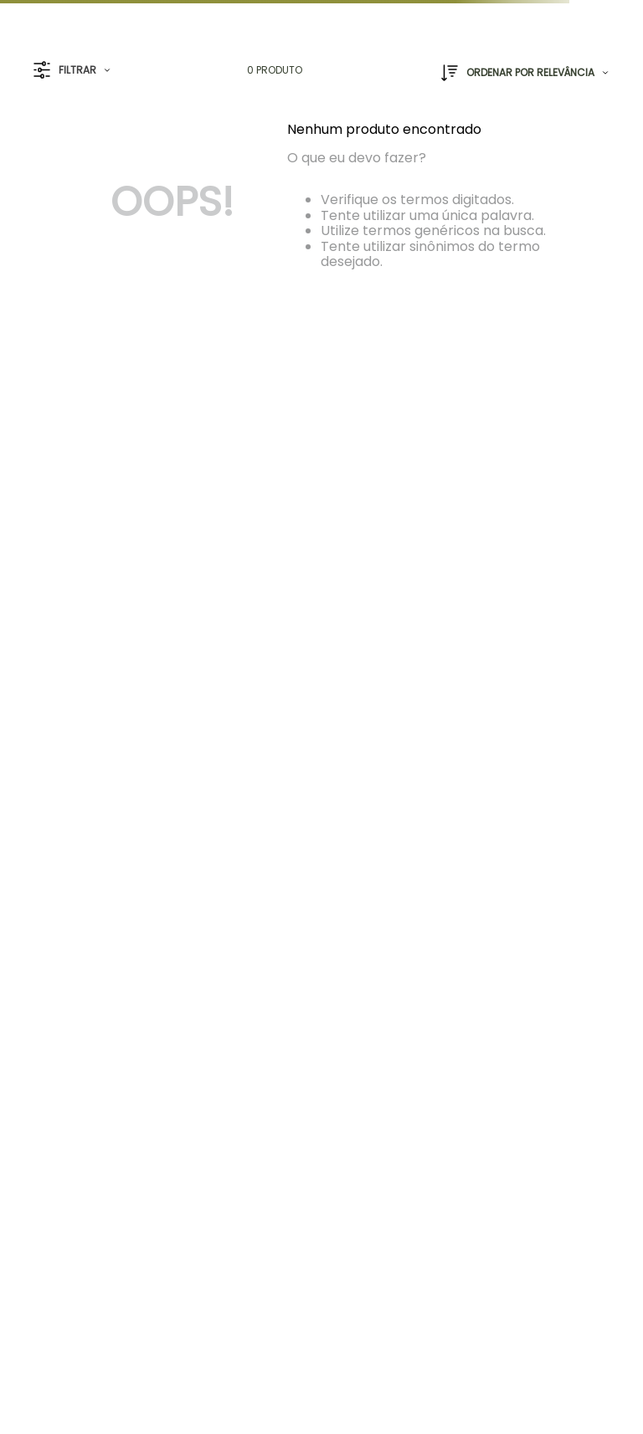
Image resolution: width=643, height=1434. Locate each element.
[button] (71, 70)
